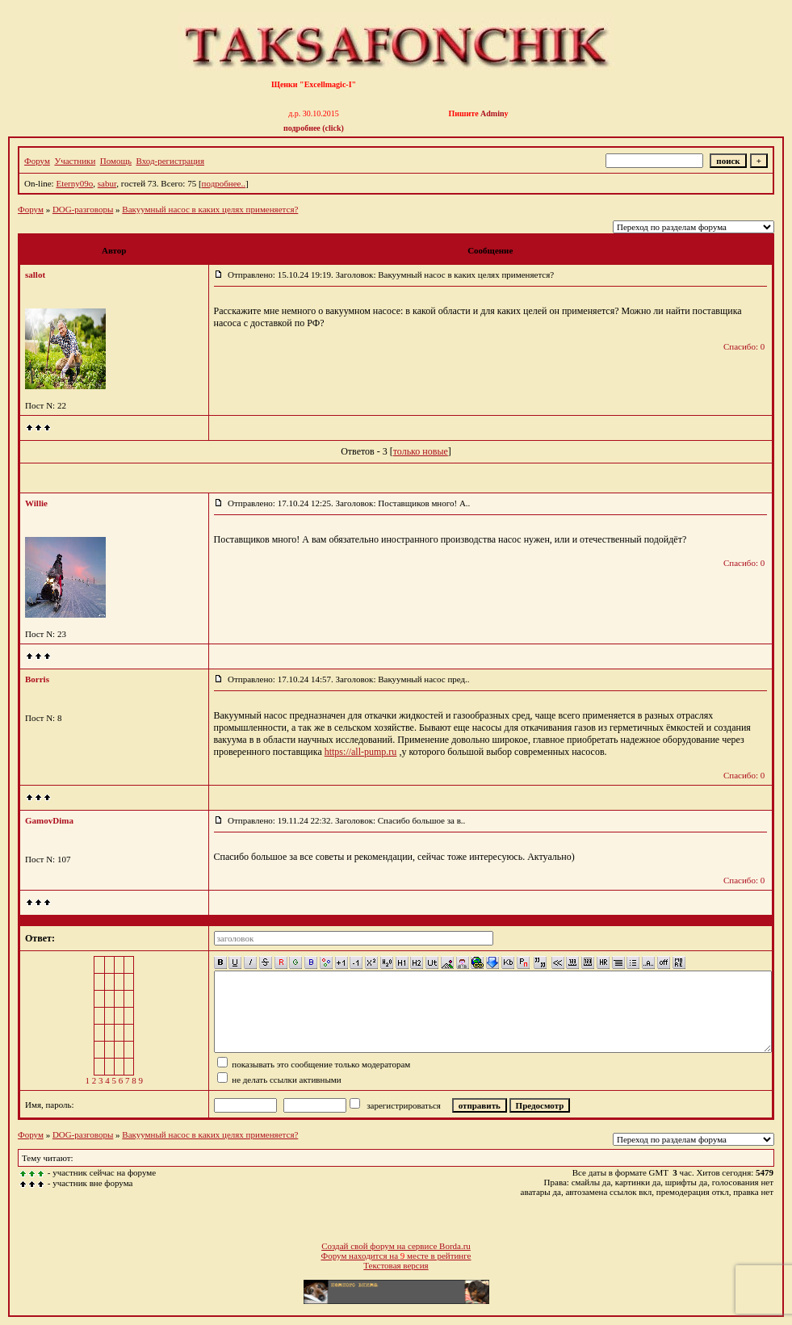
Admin (492, 113)
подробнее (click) (313, 128)
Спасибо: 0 (744, 346)
